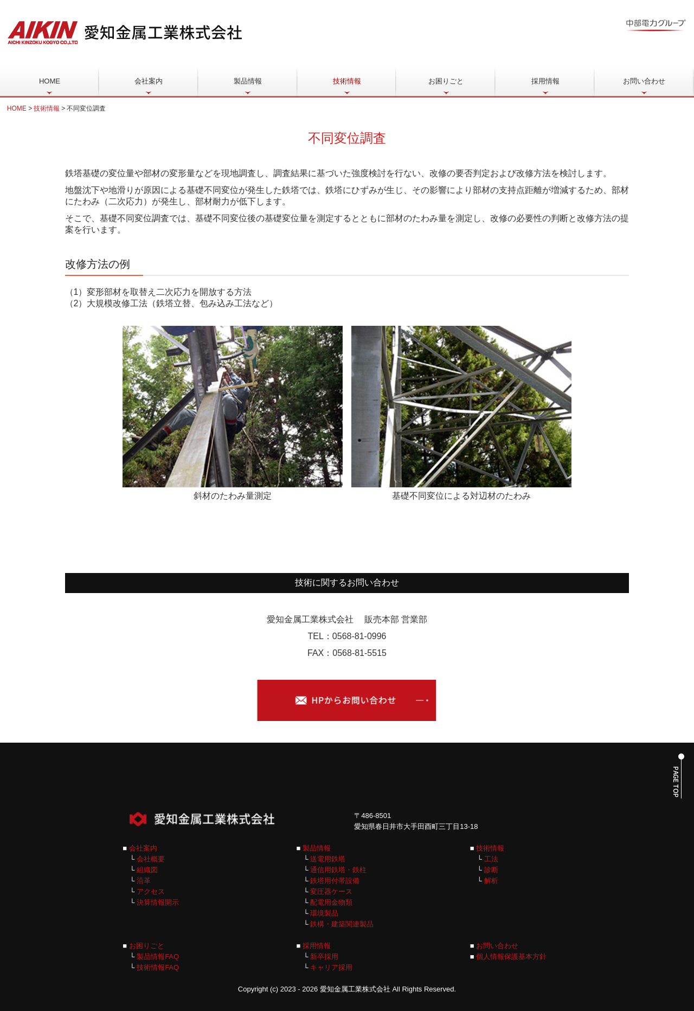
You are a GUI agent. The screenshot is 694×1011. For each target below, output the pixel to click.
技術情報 (347, 81)
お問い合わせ (644, 81)
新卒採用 (324, 956)
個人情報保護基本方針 (511, 956)
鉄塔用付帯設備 (334, 881)
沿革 (144, 881)
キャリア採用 (331, 967)
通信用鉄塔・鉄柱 (338, 870)
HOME (49, 81)
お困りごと (446, 81)
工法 (490, 859)
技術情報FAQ (158, 967)
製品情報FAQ (158, 956)
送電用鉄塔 (327, 859)
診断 (491, 870)
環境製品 (324, 913)
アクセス (151, 891)
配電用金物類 (331, 902)
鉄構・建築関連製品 (342, 924)
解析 (491, 881)
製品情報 (248, 81)
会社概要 (151, 859)
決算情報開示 (158, 902)
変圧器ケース (331, 891)
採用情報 (545, 81)
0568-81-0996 (359, 636)
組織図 (147, 870)
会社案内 (148, 81)
